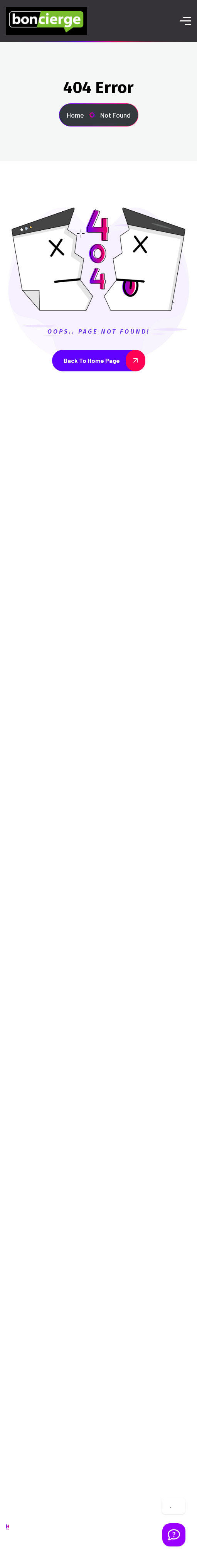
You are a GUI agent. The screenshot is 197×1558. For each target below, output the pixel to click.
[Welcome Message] (173, 1534)
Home (81, 115)
